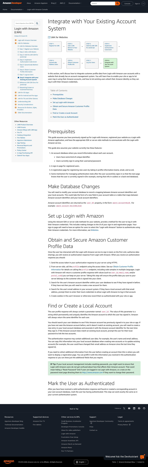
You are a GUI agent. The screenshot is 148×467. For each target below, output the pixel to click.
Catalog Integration (24, 135)
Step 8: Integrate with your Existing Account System (29, 79)
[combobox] (24, 23)
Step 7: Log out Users (26, 75)
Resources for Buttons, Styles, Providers (27, 109)
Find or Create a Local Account (65, 113)
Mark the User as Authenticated (65, 117)
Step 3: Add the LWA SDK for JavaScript (29, 56)
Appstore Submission (24, 140)
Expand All (24, 36)
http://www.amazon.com (92, 372)
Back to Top (74, 409)
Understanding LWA (24, 102)
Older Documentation (24, 113)
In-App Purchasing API (25, 153)
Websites (94, 230)
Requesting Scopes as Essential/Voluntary (27, 88)
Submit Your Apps (23, 155)
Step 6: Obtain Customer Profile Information (28, 71)
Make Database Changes (62, 98)
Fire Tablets (21, 138)
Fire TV (19, 132)
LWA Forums (21, 127)
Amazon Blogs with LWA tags (27, 130)
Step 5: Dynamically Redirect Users (29, 66)
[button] (37, 23)
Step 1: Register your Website (29, 49)
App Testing (21, 143)
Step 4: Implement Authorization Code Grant (28, 61)
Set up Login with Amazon (63, 102)
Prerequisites (58, 94)
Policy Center (21, 150)
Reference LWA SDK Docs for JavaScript (29, 84)
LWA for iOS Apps (23, 93)
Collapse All (17, 36)
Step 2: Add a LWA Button (28, 52)
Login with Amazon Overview (26, 40)
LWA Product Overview (25, 125)
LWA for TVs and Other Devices (27, 99)
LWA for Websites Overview (28, 46)
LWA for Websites (23, 43)
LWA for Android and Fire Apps (27, 96)
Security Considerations (25, 105)
